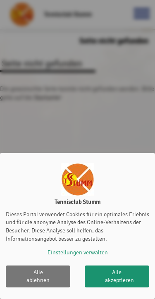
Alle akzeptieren (119, 276)
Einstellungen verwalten (78, 252)
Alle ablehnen (38, 276)
